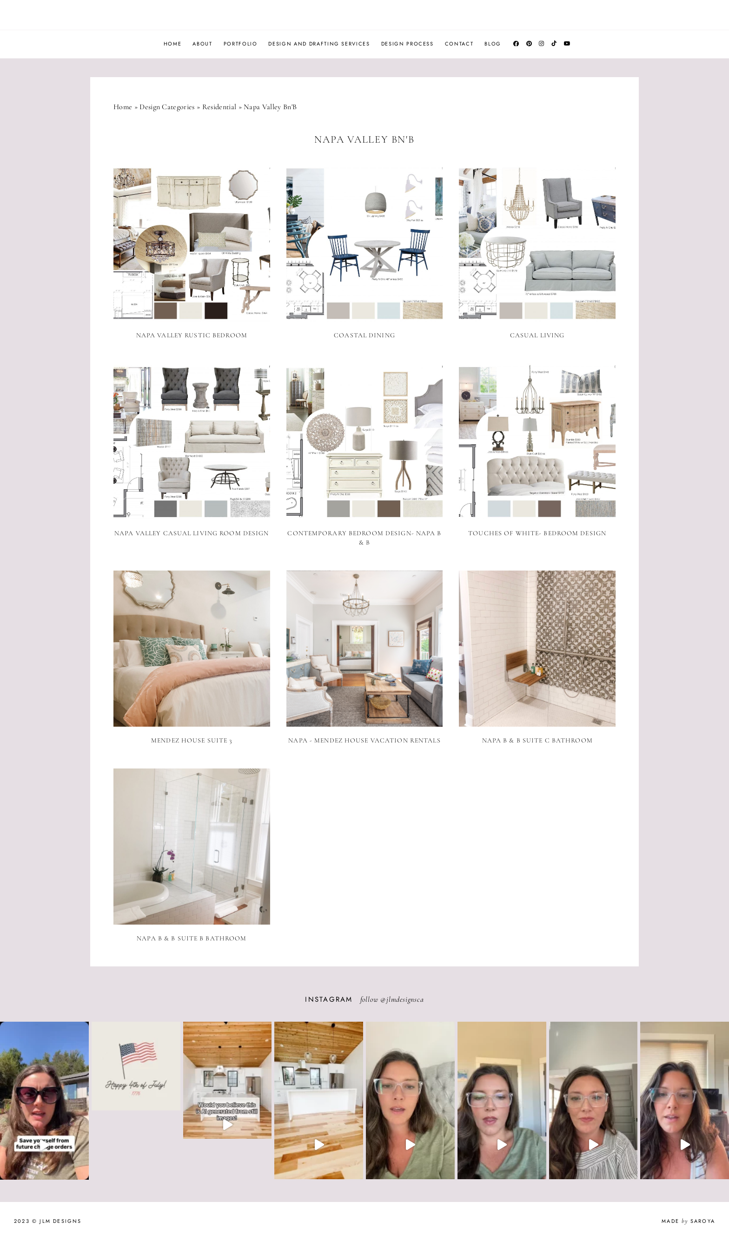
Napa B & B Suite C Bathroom (537, 740)
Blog (492, 43)
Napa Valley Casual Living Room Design (191, 533)
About (202, 43)
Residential (219, 107)
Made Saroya (688, 1221)
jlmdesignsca (405, 999)
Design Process (407, 43)
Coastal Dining (364, 335)
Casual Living (537, 335)
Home (173, 43)
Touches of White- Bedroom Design (537, 533)
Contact (459, 43)
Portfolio (241, 43)
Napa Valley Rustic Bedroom (191, 335)
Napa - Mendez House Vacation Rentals (364, 740)
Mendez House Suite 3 (191, 740)
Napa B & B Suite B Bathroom (191, 938)
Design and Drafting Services (319, 43)
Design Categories (166, 107)
